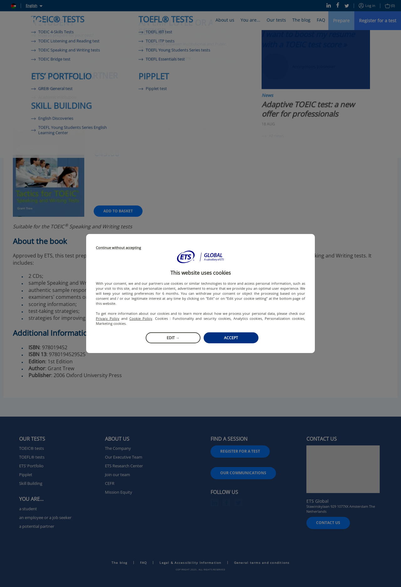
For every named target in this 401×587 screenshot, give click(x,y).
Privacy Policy (107, 318)
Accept (231, 337)
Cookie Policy (140, 318)
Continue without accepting (118, 248)
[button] (200, 257)
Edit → (173, 337)
